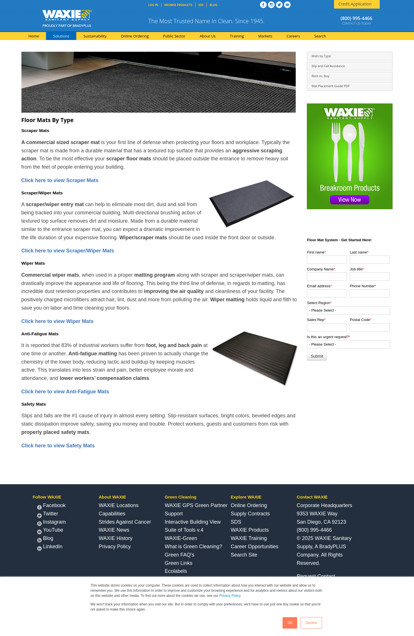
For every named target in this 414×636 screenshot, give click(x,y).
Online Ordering (249, 505)
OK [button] (289, 623)
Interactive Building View (193, 522)
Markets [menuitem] (265, 36)
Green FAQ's (179, 555)
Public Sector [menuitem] (174, 36)
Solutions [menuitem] (61, 36)
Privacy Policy (229, 596)
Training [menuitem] (237, 36)
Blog (45, 539)
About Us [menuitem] (208, 36)
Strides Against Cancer (125, 522)
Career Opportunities (255, 546)
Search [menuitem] (320, 36)
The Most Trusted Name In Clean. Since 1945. (206, 21)
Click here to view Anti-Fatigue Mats (65, 391)
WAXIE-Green (181, 538)
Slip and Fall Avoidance (328, 66)
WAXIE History (116, 538)
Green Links (179, 563)
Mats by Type (321, 56)
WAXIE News (114, 530)
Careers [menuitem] (293, 36)
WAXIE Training (249, 538)
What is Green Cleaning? (193, 546)
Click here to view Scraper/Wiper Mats (67, 251)
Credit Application (354, 4)
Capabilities (112, 514)
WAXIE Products (250, 530)
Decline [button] (311, 623)
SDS (236, 522)
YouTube (50, 530)
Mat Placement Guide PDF (330, 86)
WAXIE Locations (119, 505)
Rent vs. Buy (320, 76)
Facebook (51, 506)
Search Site (244, 555)
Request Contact (316, 576)
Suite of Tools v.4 (184, 530)
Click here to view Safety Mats (58, 445)
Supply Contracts (250, 514)
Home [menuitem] (34, 36)
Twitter (47, 514)
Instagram (51, 522)
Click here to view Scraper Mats (60, 180)
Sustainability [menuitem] (95, 36)
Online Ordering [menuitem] (135, 36)
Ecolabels (176, 571)
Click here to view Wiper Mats (57, 321)
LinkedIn (50, 547)
